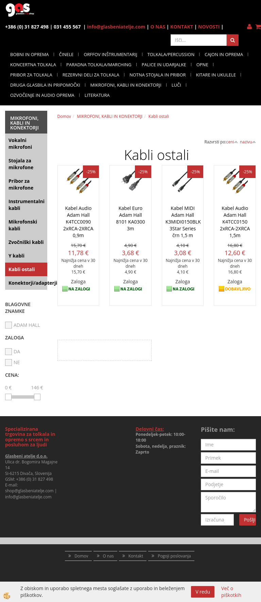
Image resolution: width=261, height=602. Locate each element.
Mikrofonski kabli (22, 225)
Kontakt (135, 556)
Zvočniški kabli (26, 242)
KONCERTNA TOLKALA (33, 64)
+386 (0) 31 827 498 (34, 479)
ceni (232, 142)
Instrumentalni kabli (26, 204)
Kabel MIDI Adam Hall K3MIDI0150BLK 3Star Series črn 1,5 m (183, 221)
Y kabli (16, 255)
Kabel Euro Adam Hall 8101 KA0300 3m (130, 218)
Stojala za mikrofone (20, 164)
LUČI (176, 85)
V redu (202, 591)
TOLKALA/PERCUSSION (171, 54)
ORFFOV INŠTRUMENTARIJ (110, 54)
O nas (108, 556)
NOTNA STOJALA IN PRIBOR (157, 75)
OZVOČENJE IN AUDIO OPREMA (42, 95)
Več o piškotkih (231, 591)
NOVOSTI (209, 26)
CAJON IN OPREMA (224, 54)
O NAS (158, 26)
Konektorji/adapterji (27, 283)
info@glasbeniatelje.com (116, 26)
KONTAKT (181, 26)
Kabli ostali (21, 269)
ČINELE (66, 54)
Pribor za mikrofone (20, 184)
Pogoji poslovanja (174, 556)
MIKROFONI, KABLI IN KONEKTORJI (125, 85)
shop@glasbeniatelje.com (29, 491)
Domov (64, 116)
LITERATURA (97, 95)
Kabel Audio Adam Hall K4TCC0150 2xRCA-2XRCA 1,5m (235, 221)
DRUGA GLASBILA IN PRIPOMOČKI (45, 85)
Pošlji (249, 519)
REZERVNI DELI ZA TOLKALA (91, 75)
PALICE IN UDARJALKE (164, 64)
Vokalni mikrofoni (20, 143)
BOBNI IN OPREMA (29, 54)
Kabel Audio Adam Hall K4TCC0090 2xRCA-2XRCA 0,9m (78, 221)
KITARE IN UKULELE (216, 75)
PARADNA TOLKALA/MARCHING (99, 64)
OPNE (202, 64)
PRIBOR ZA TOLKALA (31, 75)
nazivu (248, 142)
